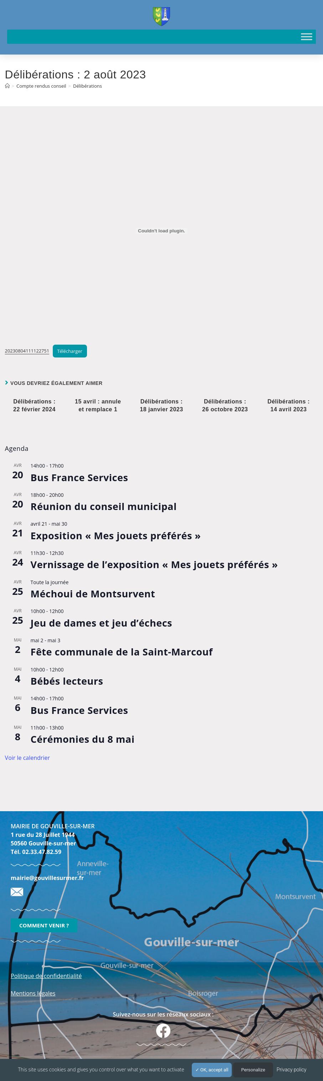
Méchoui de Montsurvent (93, 593)
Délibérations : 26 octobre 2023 (225, 405)
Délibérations (87, 86)
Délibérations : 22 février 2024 (34, 405)
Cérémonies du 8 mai (83, 739)
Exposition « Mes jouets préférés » (116, 535)
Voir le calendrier (27, 758)
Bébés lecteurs (67, 681)
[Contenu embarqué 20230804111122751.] (161, 231)
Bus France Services (79, 477)
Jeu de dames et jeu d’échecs (101, 622)
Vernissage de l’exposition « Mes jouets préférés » (154, 564)
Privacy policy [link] (292, 1069)
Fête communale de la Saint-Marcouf (122, 651)
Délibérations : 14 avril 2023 (288, 405)
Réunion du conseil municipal (104, 506)
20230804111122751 (27, 351)
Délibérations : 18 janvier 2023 (161, 405)
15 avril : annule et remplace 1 (98, 405)
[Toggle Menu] (306, 36)
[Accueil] (7, 86)
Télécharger (69, 351)
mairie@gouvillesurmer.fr (47, 878)
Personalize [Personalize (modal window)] (253, 1069)
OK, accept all (212, 1069)
